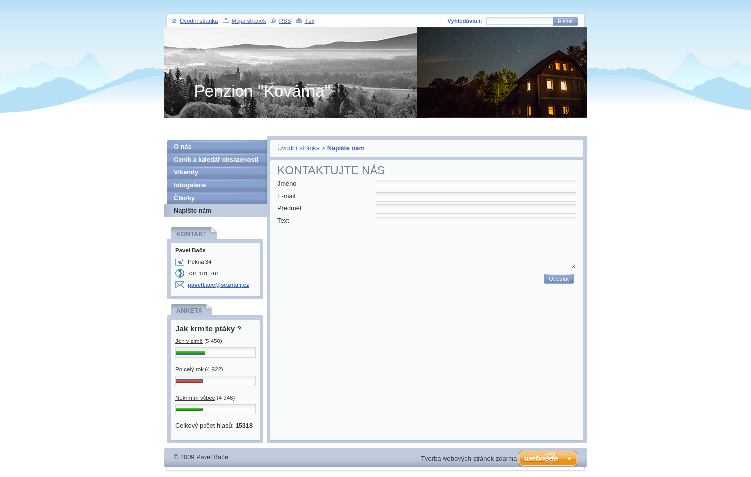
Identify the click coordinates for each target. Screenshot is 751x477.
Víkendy (186, 172)
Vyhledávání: (464, 21)
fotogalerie (190, 185)
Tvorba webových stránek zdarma (469, 458)
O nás (183, 146)
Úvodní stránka (298, 148)
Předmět (289, 208)
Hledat (565, 21)
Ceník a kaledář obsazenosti (216, 159)
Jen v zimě (189, 341)
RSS (285, 21)
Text (283, 220)
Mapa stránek (249, 21)
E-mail (286, 196)
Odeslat (559, 279)
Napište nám (192, 210)
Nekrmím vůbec (195, 398)
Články (184, 198)
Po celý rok (189, 369)
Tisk (310, 21)
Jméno (286, 183)
